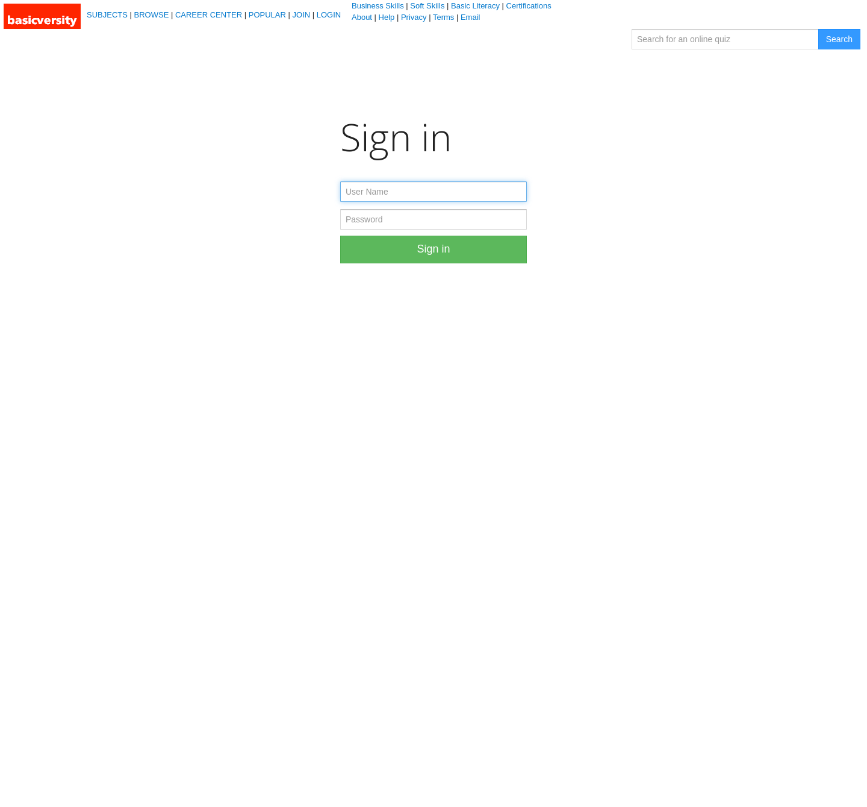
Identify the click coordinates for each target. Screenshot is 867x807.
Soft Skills (427, 5)
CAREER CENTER (208, 14)
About (362, 17)
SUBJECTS (107, 14)
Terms (443, 17)
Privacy (414, 17)
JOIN (302, 14)
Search (839, 39)
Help (387, 17)
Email (470, 17)
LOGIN (329, 14)
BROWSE (151, 14)
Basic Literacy (475, 5)
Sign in (433, 249)
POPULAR (267, 14)
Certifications (529, 5)
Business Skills (378, 5)
